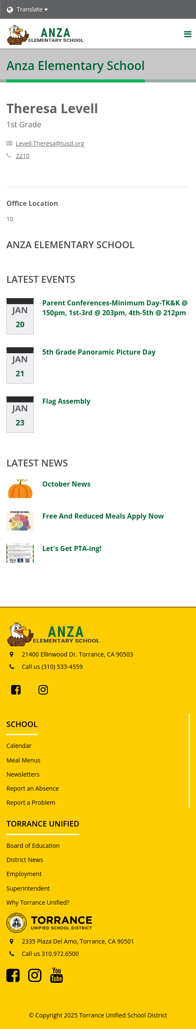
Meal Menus (23, 760)
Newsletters (23, 774)
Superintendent (28, 888)
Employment (24, 874)
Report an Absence (32, 788)
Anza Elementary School (70, 244)
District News (24, 860)
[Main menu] (187, 34)
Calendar (19, 746)
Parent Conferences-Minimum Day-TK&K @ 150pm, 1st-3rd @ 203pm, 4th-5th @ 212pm (115, 307)
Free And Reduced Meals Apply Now (103, 516)
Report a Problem (31, 802)
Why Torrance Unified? (37, 902)
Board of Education (33, 845)
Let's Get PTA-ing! (71, 548)
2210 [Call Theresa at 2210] (22, 156)
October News (66, 484)
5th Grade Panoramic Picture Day (98, 352)
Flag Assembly (66, 401)
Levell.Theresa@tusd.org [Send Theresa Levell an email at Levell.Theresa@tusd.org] (50, 143)
